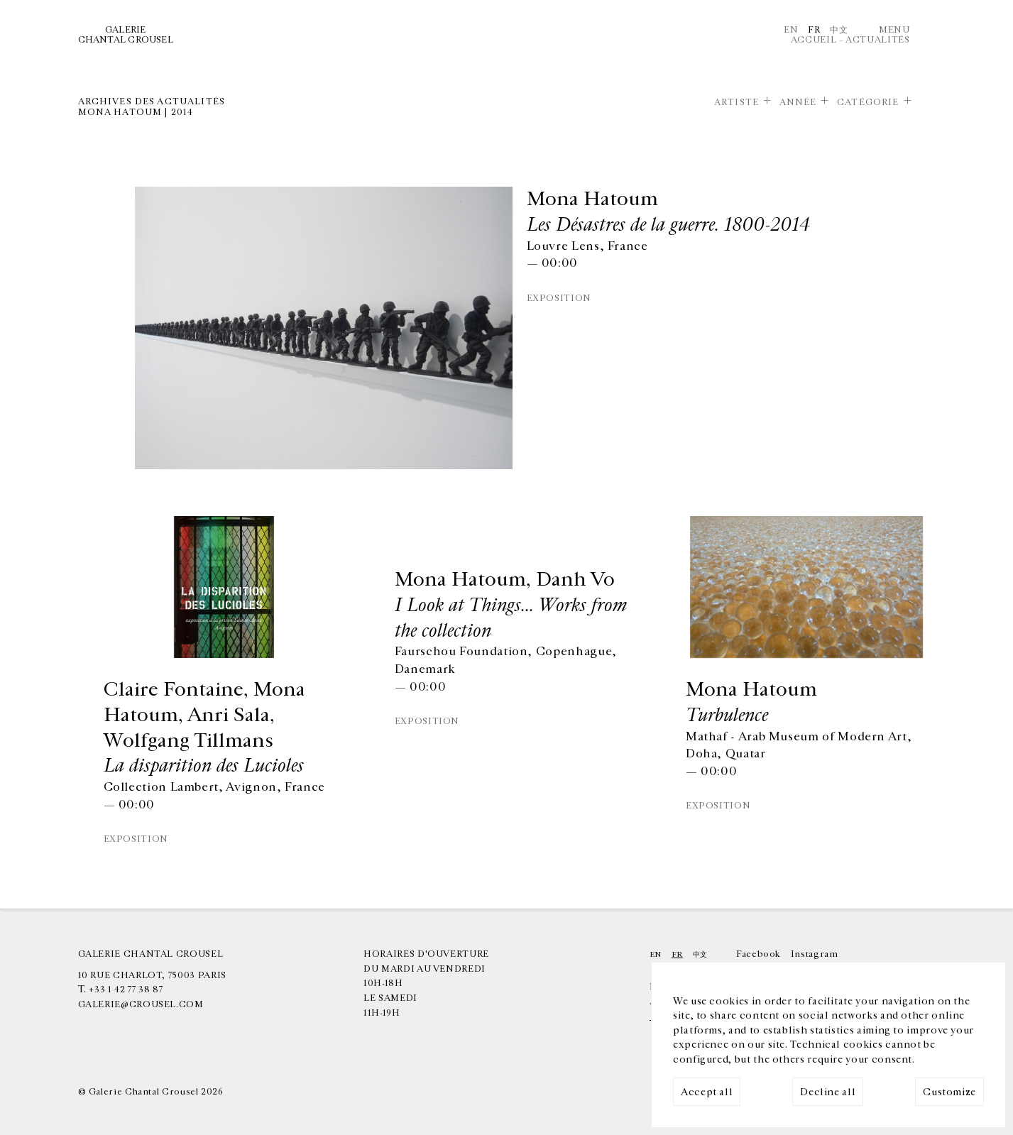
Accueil (813, 39)
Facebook (758, 954)
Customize (949, 1092)
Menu (894, 29)
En (791, 29)
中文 (839, 29)
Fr (814, 29)
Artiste (736, 102)
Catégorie (868, 102)
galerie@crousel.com (141, 1004)
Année (798, 102)
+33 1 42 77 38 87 (126, 989)
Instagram (814, 954)
